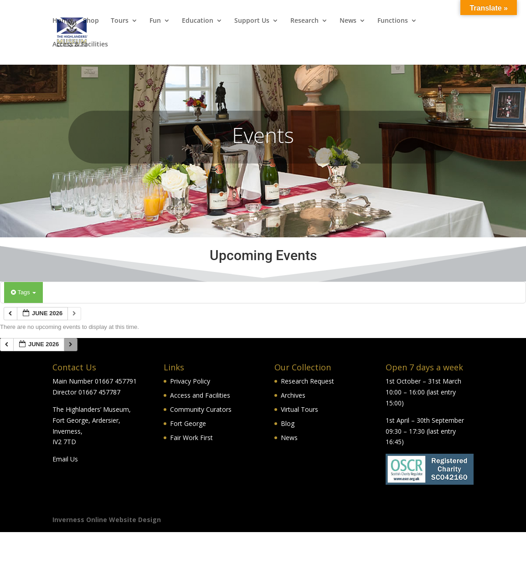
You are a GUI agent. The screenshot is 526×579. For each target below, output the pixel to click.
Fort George (188, 423)
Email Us (65, 459)
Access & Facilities (80, 44)
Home (61, 21)
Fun (155, 21)
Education (197, 21)
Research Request (307, 381)
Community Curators (201, 409)
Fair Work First (191, 437)
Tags (23, 292)
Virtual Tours (299, 409)
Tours (120, 21)
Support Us (251, 21)
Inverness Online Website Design (106, 519)
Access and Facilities (200, 395)
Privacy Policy (190, 381)
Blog (287, 423)
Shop (91, 21)
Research (304, 21)
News (348, 21)
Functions (392, 21)
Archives (293, 395)
